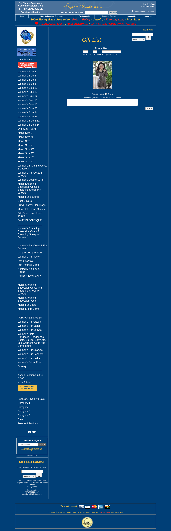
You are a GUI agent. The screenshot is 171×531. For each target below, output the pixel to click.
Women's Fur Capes (29, 321)
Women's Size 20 (27, 108)
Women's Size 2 (27, 71)
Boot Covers (25, 201)
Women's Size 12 (27, 92)
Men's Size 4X (26, 157)
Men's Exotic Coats (28, 308)
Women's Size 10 (27, 88)
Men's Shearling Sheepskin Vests (27, 299)
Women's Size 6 (27, 79)
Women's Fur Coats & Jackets (30, 174)
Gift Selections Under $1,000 (30, 215)
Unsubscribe (32, 455)
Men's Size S (25, 133)
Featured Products (28, 423)
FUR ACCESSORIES (30, 317)
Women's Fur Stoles (29, 325)
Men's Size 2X (26, 149)
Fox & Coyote (25, 260)
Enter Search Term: (72, 12)
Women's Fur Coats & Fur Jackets (32, 247)
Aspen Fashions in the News (30, 376)
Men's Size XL (26, 145)
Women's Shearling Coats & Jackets (32, 167)
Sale (20, 419)
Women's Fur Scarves (30, 350)
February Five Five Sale (31, 399)
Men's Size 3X (26, 153)
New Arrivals (25, 59)
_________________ (30, 224)
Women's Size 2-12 (29, 120)
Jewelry (22, 366)
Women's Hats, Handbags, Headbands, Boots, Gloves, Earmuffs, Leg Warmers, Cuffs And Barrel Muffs (32, 340)
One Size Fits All (27, 128)
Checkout (150, 11)
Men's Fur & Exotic (28, 196)
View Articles (25, 382)
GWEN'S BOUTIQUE (30, 220)
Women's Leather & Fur (31, 179)
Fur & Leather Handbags (31, 205)
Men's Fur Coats (27, 304)
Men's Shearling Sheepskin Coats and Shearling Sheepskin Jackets (30, 289)
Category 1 (24, 403)
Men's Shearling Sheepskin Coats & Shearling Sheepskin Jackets (29, 188)
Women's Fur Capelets (30, 354)
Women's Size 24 (27, 112)
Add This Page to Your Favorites (148, 5)
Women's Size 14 (27, 96)
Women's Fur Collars (29, 358)
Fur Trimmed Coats (28, 264)
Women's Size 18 (27, 104)
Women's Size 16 (27, 100)
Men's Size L (25, 141)
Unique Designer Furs (30, 252)
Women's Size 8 (27, 83)
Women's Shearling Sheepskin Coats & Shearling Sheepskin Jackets (29, 233)
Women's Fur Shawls (30, 330)
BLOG (32, 432)
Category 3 (24, 411)
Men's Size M (25, 137)
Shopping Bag (140, 11)
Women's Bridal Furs (29, 362)
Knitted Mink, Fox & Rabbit (29, 270)
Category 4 (24, 415)
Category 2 (24, 407)
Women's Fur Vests (29, 256)
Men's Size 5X (26, 161)
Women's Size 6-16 (29, 124)
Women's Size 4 (27, 75)
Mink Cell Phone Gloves (31, 209)
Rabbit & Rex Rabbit (29, 276)
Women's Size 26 (27, 116)
